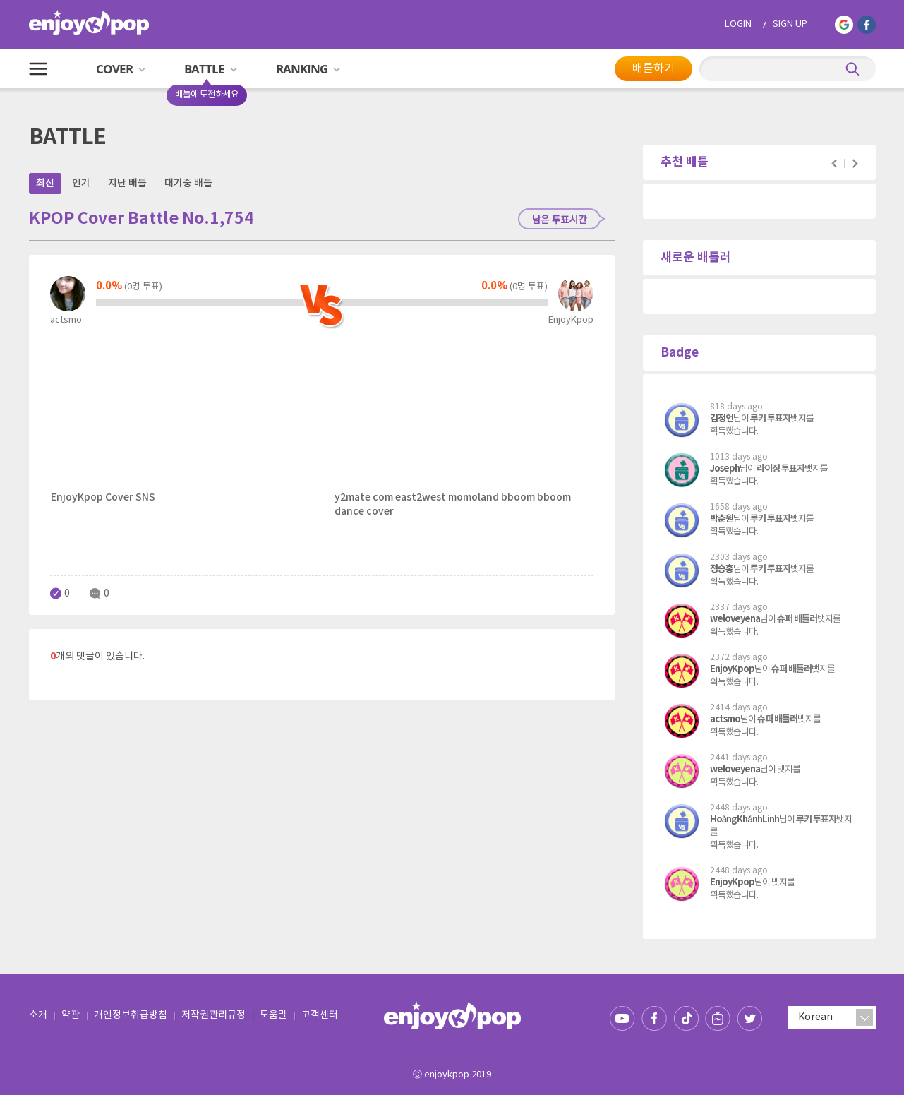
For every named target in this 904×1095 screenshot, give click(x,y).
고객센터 (319, 1015)
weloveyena (735, 619)
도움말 (273, 1015)
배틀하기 (653, 68)
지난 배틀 (127, 183)
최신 (45, 183)
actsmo (725, 719)
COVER (120, 69)
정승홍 (721, 569)
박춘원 (721, 519)
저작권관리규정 (213, 1015)
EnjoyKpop (732, 669)
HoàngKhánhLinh (744, 819)
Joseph (725, 468)
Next (855, 163)
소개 (38, 1015)
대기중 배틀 (188, 183)
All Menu (38, 68)
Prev (834, 163)
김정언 (721, 418)
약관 (70, 1015)
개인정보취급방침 (130, 1015)
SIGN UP (790, 24)
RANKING (308, 69)
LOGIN (738, 24)
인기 (81, 183)
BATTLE (215, 74)
